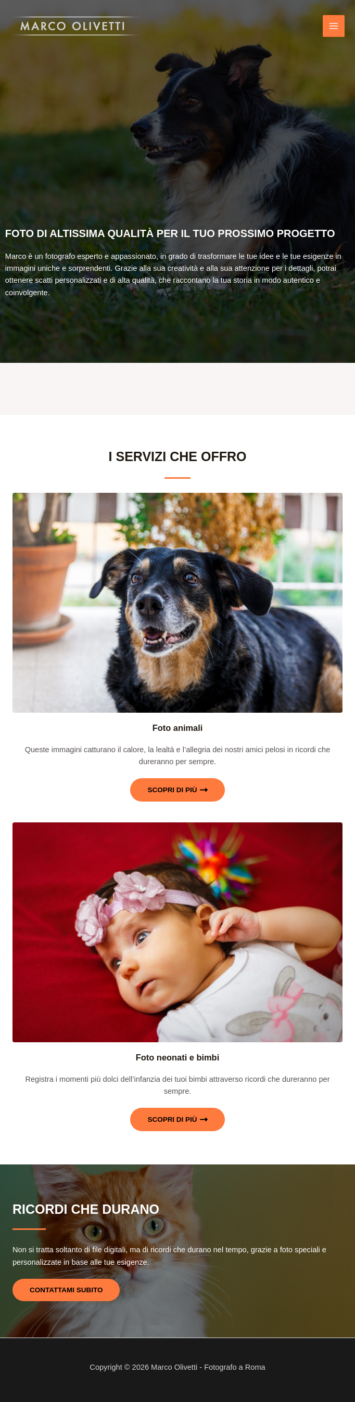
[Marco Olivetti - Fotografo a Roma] (75, 26)
